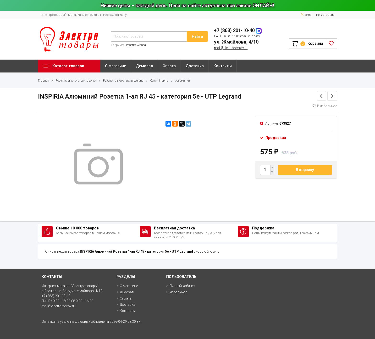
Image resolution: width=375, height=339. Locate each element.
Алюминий (182, 80)
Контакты (223, 66)
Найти (197, 36)
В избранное (325, 106)
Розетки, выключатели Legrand (123, 80)
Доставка (195, 66)
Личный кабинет (182, 286)
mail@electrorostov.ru (231, 48)
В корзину (305, 169)
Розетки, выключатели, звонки (76, 80)
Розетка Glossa (136, 45)
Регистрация (325, 15)
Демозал (144, 66)
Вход (306, 15)
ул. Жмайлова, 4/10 (236, 42)
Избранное (178, 292)
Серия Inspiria (159, 80)
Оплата (169, 66)
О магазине (115, 66)
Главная (43, 80)
